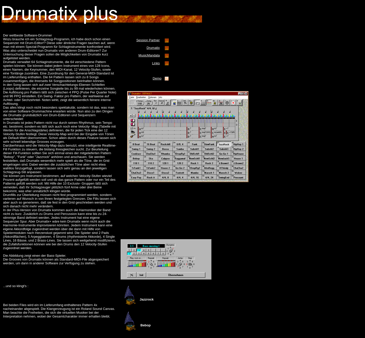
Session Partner (148, 40)
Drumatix (153, 48)
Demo (157, 78)
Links (156, 63)
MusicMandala (149, 55)
